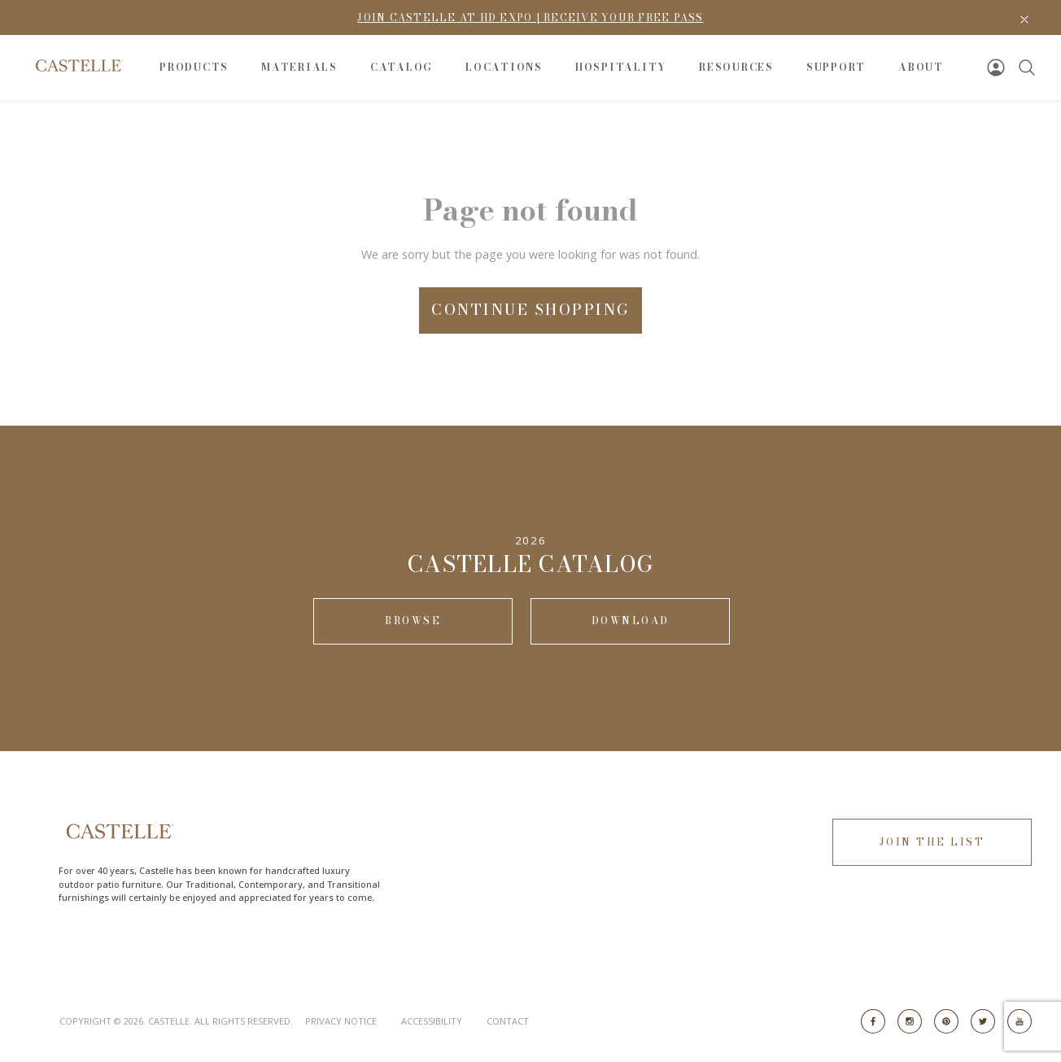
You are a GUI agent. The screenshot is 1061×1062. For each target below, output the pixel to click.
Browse (413, 620)
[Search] (1026, 67)
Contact (508, 1021)
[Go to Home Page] (78, 65)
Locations (504, 67)
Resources (736, 67)
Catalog (401, 67)
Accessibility (431, 1021)
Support (836, 67)
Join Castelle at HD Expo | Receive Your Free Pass (530, 17)
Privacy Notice (341, 1021)
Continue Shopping (530, 310)
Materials (299, 67)
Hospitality (620, 67)
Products (194, 67)
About (921, 67)
